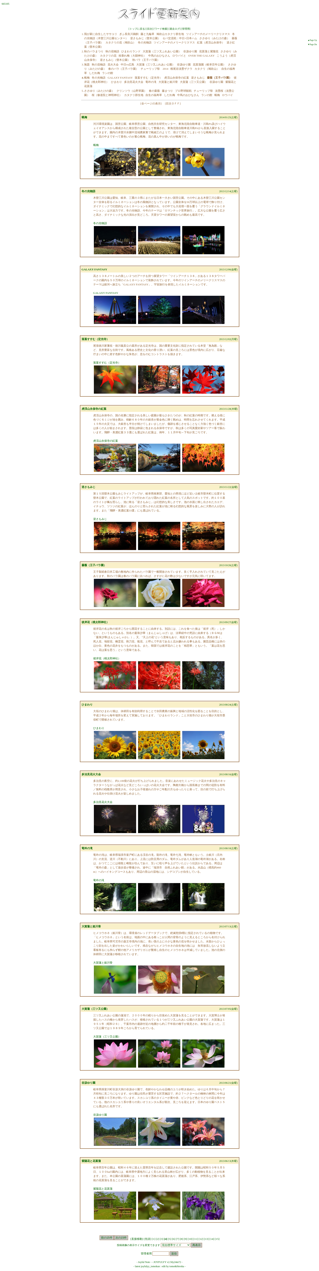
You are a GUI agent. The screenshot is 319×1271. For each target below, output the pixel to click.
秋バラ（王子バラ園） (146, 59)
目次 (149, 28)
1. (83, 34)
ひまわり (116, 81)
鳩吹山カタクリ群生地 (170, 34)
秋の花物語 (112, 51)
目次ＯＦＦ (173, 103)
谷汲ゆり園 (190, 51)
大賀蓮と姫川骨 (168, 81)
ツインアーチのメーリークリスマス (208, 34)
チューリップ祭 (203, 90)
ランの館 (107, 73)
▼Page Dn (312, 44)
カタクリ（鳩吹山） (206, 68)
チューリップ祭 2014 (154, 68)
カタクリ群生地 (133, 95)
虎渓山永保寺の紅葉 (176, 77)
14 (211, 1238)
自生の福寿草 (153, 95)
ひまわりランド (131, 51)
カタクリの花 (108, 55)
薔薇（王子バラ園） (94, 565)
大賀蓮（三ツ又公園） (193, 81)
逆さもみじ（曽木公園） (145, 38)
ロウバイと (179, 55)
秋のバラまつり (93, 51)
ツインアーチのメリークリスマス (174, 42)
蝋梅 (87, 77)
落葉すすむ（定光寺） (148, 77)
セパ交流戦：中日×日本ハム (180, 38)
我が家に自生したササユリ (100, 34)
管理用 (186, 28)
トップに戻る (137, 28)
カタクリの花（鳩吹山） (120, 42)
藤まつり (167, 90)
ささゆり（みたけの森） (214, 38)
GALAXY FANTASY (120, 77)
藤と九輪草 (147, 34)
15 (217, 1238)
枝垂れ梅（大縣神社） (132, 55)
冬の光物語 (145, 42)
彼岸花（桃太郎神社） (95, 622)
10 (190, 1238)
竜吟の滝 (150, 81)
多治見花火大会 (133, 81)
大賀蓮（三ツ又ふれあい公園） (162, 51)
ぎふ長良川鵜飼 (128, 34)
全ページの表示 (151, 103)
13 (206, 1238)
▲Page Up (312, 40)
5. (83, 90)
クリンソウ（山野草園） (131, 90)
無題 (87, 64)
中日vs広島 (127, 64)
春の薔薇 (154, 90)
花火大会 (113, 64)
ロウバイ (227, 95)
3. (83, 64)
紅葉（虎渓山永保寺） (211, 42)
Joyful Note (144, 1262)
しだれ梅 (94, 73)
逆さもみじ (198, 77)
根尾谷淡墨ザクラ (181, 68)
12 (201, 1238)
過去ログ (175, 28)
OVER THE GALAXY (201, 55)
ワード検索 (161, 28)
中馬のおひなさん (159, 55)
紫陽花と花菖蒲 (91, 1161)
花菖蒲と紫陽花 (208, 51)
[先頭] (148, 1238)
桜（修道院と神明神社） (107, 95)
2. (83, 51)
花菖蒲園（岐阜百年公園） (209, 64)
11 (195, 1238)
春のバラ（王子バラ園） (123, 68)
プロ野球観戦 (183, 90)
